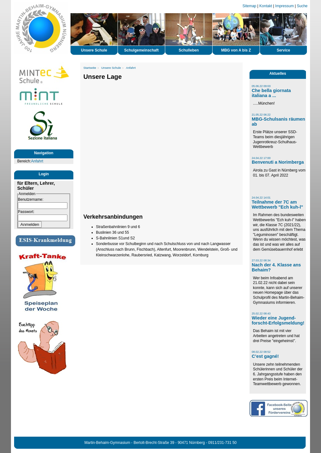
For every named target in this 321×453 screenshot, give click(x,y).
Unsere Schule (111, 67)
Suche (302, 6)
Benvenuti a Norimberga (278, 162)
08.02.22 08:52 (261, 351)
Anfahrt (37, 161)
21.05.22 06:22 (261, 114)
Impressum (284, 6)
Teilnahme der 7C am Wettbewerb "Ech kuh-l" (277, 204)
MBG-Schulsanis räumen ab (278, 122)
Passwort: (26, 212)
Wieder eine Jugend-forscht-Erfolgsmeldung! (278, 320)
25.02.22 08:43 (261, 313)
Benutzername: (30, 199)
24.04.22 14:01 (261, 197)
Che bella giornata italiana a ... (271, 93)
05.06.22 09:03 (261, 86)
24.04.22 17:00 (261, 158)
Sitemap (249, 6)
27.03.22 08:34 (261, 260)
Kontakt (265, 6)
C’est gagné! (265, 356)
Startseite (89, 67)
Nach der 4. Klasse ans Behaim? (276, 267)
